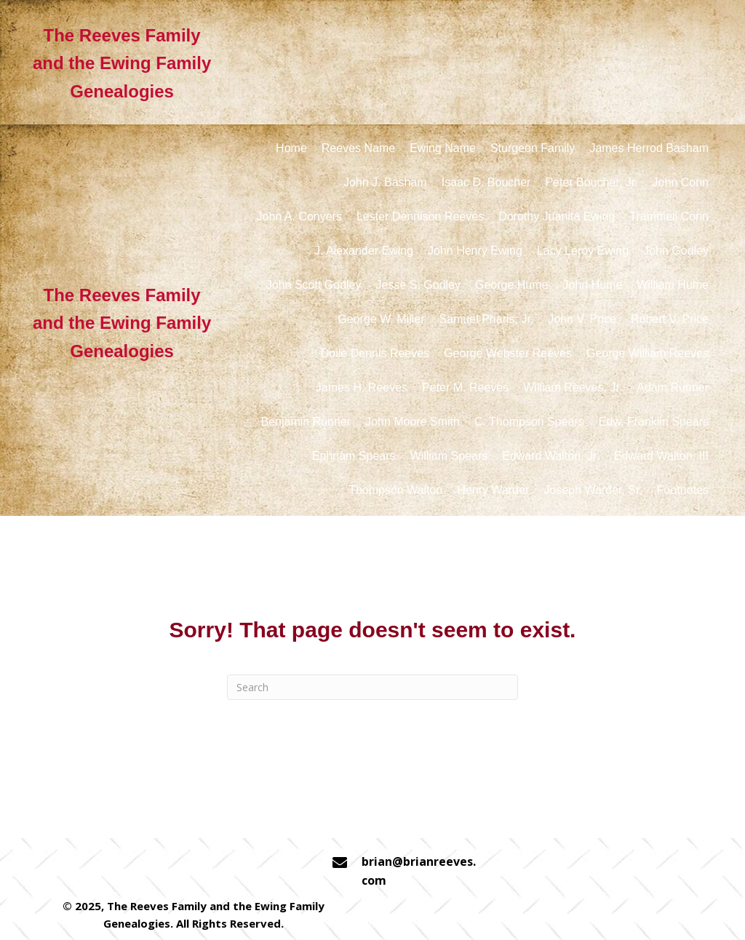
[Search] (372, 687)
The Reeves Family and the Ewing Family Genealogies (122, 63)
